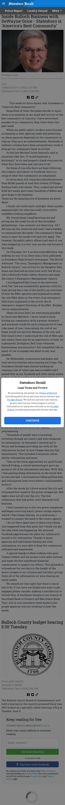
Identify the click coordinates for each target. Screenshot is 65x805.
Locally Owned (37, 11)
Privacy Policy (14, 399)
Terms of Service (48, 393)
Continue (32, 420)
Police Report (14, 11)
